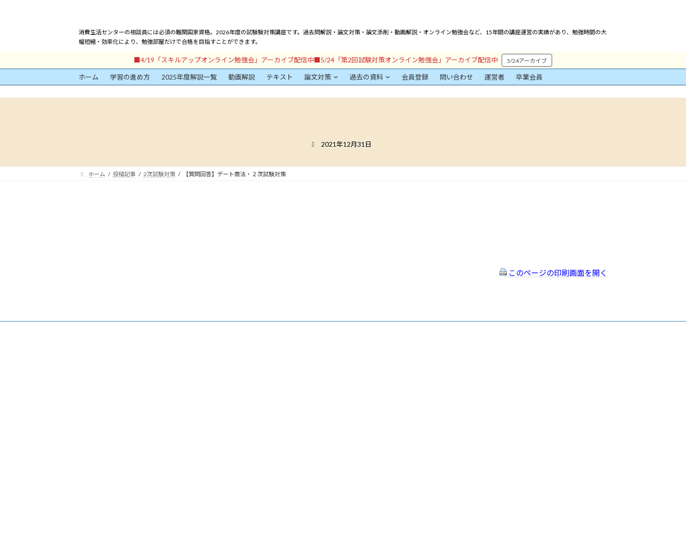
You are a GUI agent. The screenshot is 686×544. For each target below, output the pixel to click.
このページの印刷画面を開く (553, 272)
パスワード (93, 442)
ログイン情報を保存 (120, 491)
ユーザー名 (93, 399)
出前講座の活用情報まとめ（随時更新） (319, 418)
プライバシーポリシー (296, 379)
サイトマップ (285, 392)
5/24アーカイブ (527, 60)
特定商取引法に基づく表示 (302, 367)
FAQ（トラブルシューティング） (310, 405)
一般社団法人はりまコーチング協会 (486, 358)
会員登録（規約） (291, 354)
